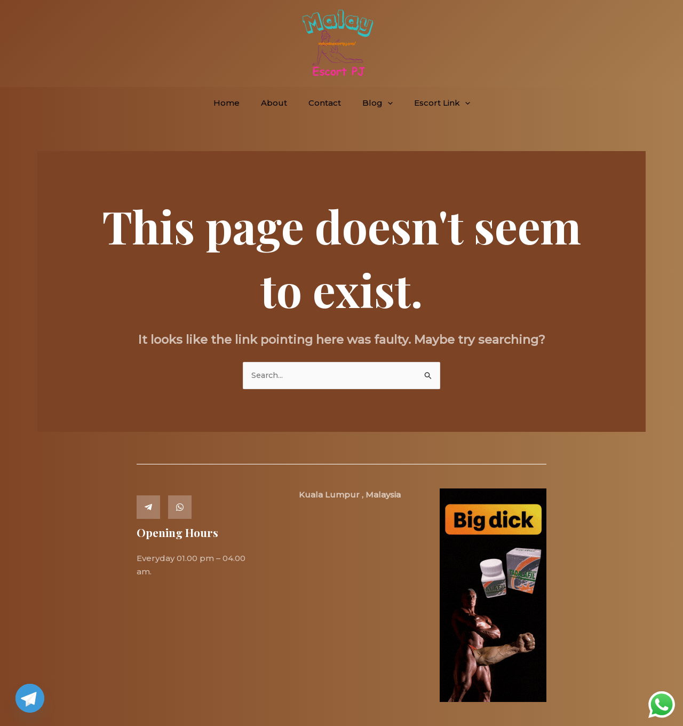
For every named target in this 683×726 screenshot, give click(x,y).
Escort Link (431, 103)
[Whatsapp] (180, 507)
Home (237, 103)
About (279, 103)
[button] (382, 103)
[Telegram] (148, 507)
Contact (324, 103)
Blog (372, 103)
